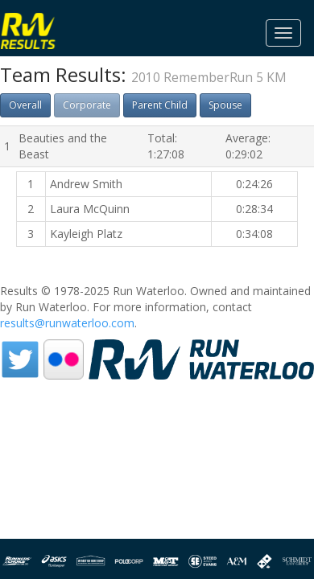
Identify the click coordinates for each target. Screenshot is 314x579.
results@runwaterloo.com (67, 323)
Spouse (225, 105)
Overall (25, 105)
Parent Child (160, 105)
